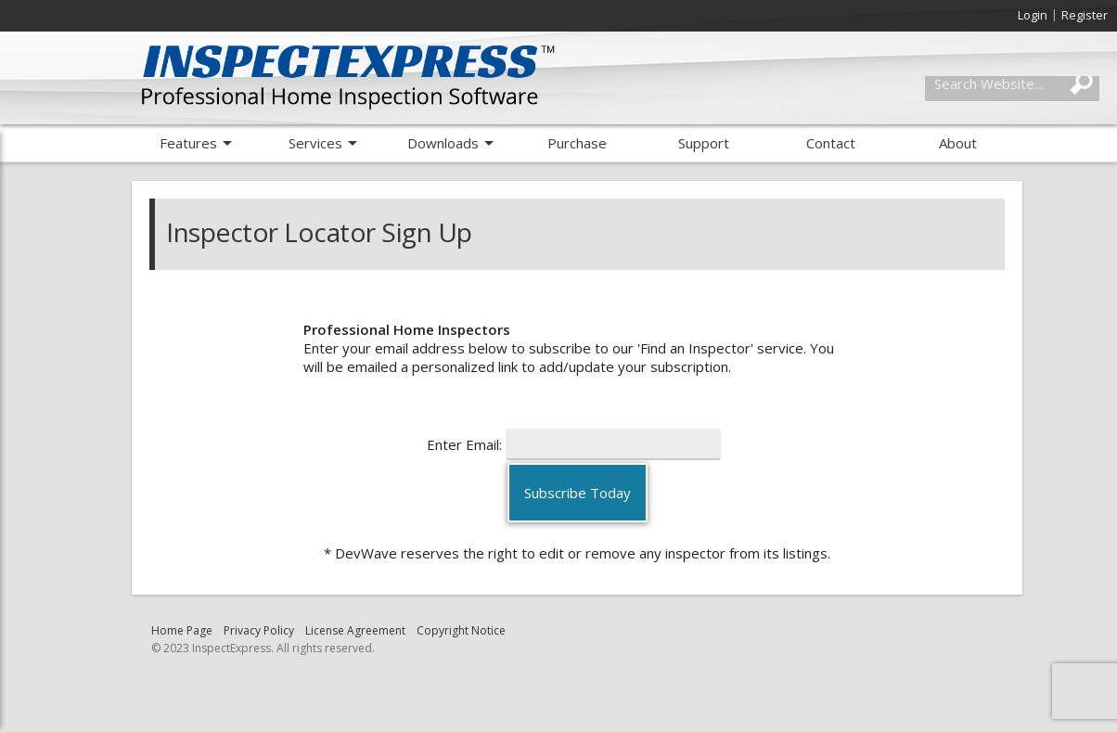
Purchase (577, 143)
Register (1084, 14)
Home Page (181, 630)
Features (188, 143)
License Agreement (355, 630)
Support (703, 143)
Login (1032, 14)
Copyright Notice (461, 630)
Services (315, 143)
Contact (830, 143)
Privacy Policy (259, 630)
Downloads (443, 143)
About (958, 143)
